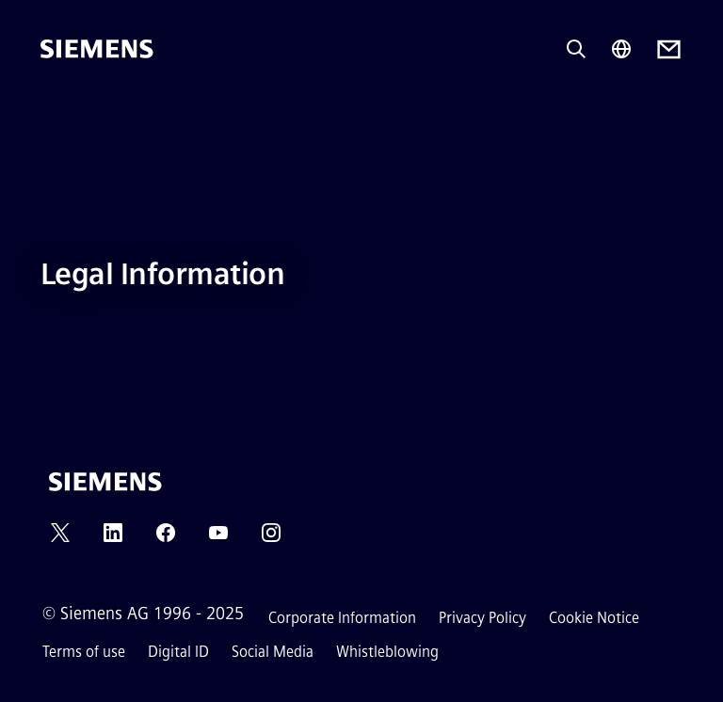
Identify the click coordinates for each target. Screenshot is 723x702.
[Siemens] (96, 49)
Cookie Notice (594, 618)
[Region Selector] (621, 49)
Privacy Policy (482, 618)
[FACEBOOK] (165, 539)
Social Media (272, 652)
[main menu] (53, 112)
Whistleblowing (387, 652)
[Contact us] (669, 49)
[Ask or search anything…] (576, 49)
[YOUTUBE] (218, 539)
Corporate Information (342, 618)
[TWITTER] (60, 539)
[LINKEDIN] (113, 539)
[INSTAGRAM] (271, 539)
